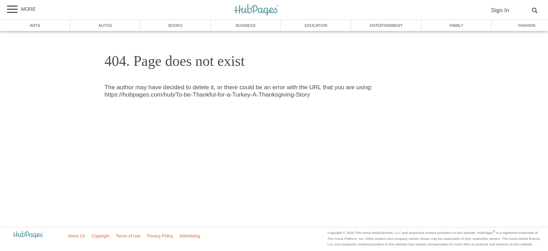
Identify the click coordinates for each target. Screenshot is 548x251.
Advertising (189, 236)
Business (246, 25)
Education (315, 25)
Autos (105, 25)
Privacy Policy (160, 236)
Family (456, 25)
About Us (76, 236)
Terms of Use (128, 236)
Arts (35, 25)
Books (175, 25)
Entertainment (386, 25)
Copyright (100, 236)
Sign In (500, 10)
